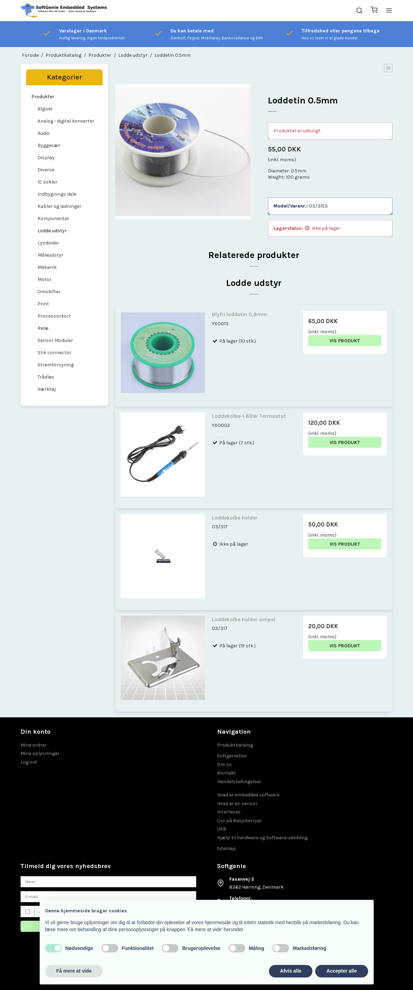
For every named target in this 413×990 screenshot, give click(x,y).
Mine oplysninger (40, 753)
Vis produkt (344, 341)
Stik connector (54, 353)
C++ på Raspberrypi (239, 821)
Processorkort (54, 316)
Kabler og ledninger (59, 206)
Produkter (42, 97)
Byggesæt (49, 145)
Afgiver (45, 109)
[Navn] (108, 881)
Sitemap (226, 848)
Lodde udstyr (52, 231)
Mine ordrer (34, 745)
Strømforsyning (56, 365)
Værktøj (47, 389)
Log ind (29, 762)
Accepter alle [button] (341, 971)
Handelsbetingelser (239, 782)
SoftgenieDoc (232, 756)
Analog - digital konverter (66, 121)
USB (221, 829)
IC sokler (47, 182)
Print (43, 304)
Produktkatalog (235, 745)
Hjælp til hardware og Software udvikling (262, 838)
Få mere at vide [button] (74, 971)
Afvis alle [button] (290, 971)
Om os (224, 764)
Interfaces (229, 812)
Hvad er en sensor (237, 803)
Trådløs (46, 377)
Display (46, 158)
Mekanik (47, 267)
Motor (44, 279)
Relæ (43, 328)
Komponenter (53, 218)
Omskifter (49, 292)
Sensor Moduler (55, 340)
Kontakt (226, 773)
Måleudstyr (50, 255)
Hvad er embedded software (248, 795)
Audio (44, 133)
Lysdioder (48, 243)
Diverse (46, 170)
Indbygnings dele (57, 194)
